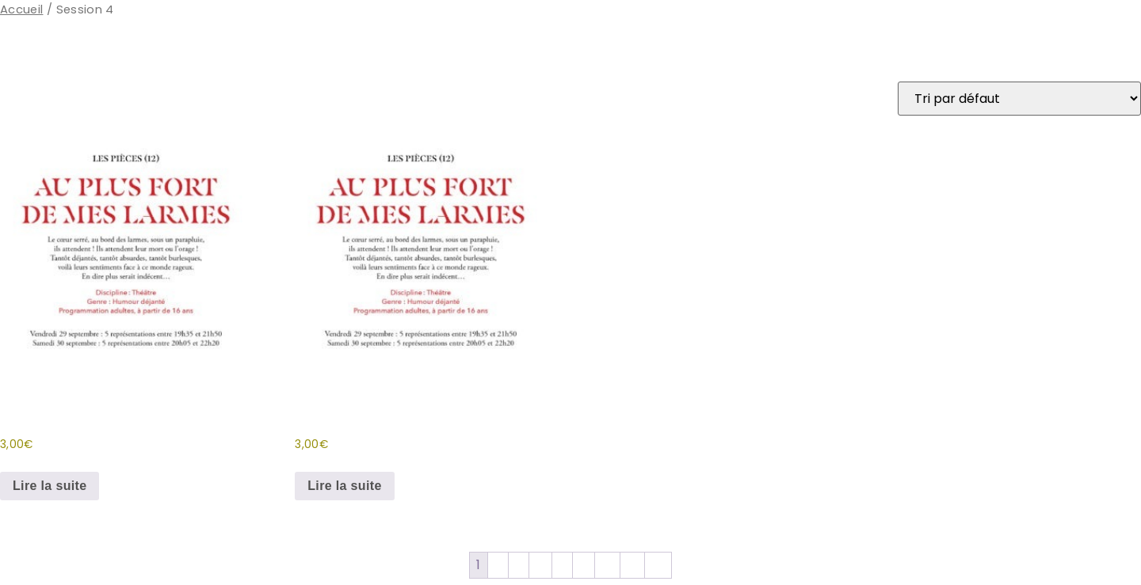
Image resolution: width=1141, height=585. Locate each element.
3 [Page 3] (518, 565)
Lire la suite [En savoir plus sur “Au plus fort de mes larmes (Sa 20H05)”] (49, 485)
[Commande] (1019, 99)
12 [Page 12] (607, 565)
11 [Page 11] (583, 565)
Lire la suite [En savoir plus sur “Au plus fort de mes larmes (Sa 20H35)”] (344, 485)
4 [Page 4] (540, 565)
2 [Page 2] (498, 565)
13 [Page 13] (633, 565)
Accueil (21, 9)
